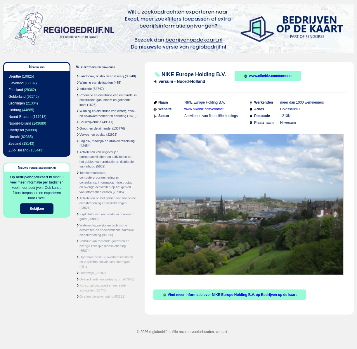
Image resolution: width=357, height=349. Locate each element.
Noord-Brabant (20, 117)
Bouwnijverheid (90, 122)
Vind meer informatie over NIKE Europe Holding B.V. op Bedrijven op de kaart (230, 295)
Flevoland (16, 83)
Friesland (15, 90)
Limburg (14, 110)
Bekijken (37, 209)
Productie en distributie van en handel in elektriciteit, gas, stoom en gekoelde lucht (108, 100)
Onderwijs (86, 273)
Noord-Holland (19, 123)
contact (221, 332)
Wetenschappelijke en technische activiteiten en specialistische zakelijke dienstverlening (106, 230)
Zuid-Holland (18, 150)
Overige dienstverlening (96, 296)
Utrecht (14, 137)
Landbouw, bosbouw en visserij (101, 76)
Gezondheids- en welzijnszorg (100, 279)
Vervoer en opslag (92, 134)
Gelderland (17, 97)
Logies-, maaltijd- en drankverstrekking (107, 141)
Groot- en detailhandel (95, 128)
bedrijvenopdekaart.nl (34, 177)
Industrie (85, 88)
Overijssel (16, 130)
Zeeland (14, 144)
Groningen (16, 103)
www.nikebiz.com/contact (268, 76)
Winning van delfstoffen (96, 82)
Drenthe (14, 76)
